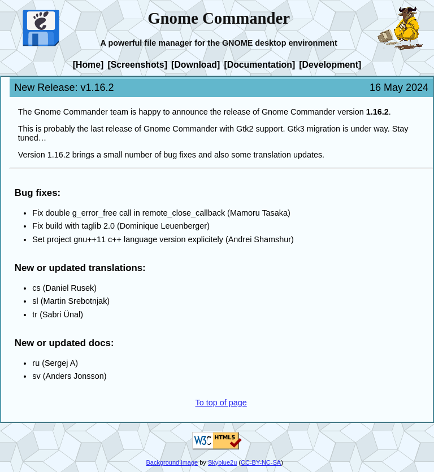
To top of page (220, 402)
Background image (172, 462)
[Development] (330, 64)
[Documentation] (259, 64)
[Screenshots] (137, 64)
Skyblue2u (222, 462)
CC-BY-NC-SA (261, 462)
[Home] (88, 64)
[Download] (195, 64)
